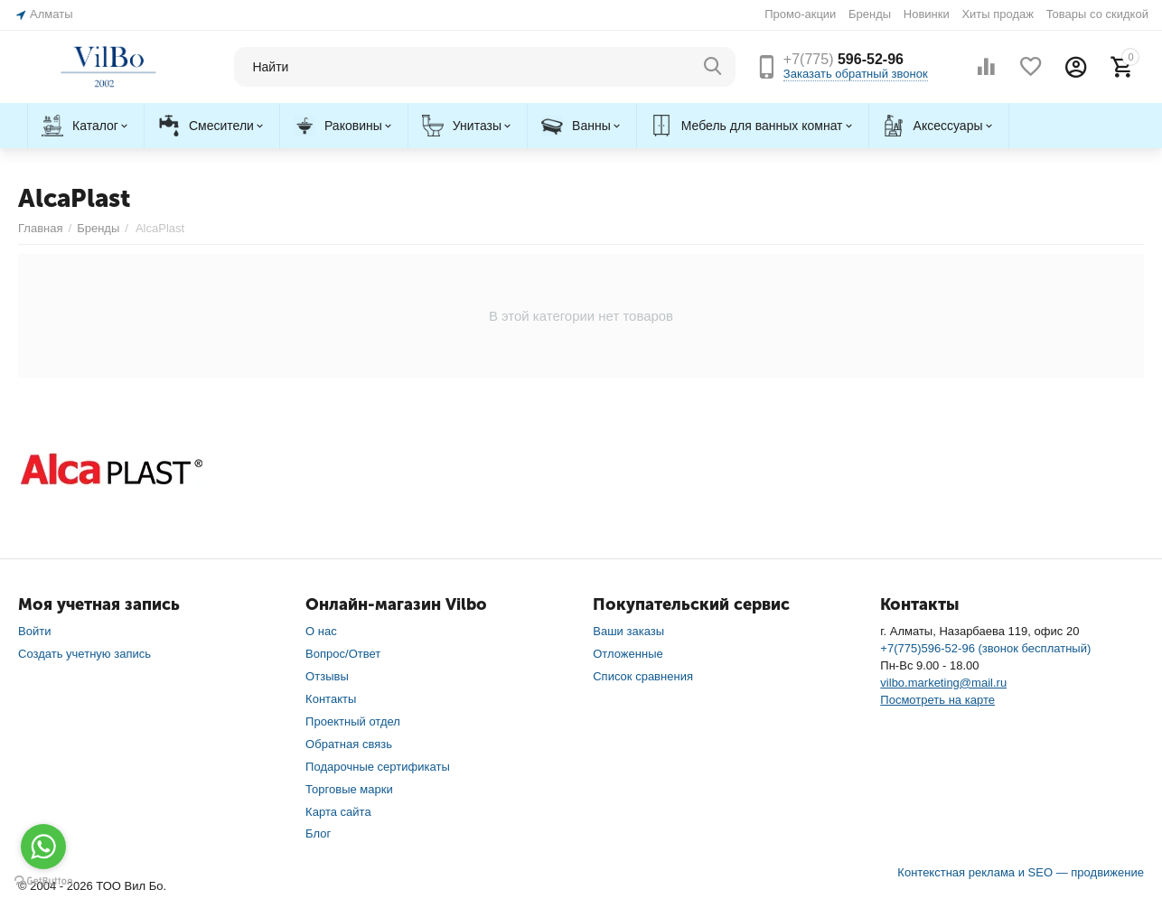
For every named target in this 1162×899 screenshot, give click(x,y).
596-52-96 (843, 59)
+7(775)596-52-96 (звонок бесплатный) (985, 648)
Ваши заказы (628, 631)
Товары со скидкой (1097, 14)
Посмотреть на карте (937, 700)
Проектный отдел (352, 721)
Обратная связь (348, 744)
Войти (34, 631)
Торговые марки (349, 789)
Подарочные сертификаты (377, 766)
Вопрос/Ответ (342, 653)
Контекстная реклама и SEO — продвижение (1020, 872)
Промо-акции (800, 14)
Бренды (869, 14)
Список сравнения (643, 676)
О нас (321, 631)
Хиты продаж (997, 14)
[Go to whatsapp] (43, 846)
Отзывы (327, 676)
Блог (318, 833)
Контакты (330, 699)
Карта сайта (338, 812)
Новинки (927, 14)
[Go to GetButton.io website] (43, 881)
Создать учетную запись (84, 653)
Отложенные (628, 653)
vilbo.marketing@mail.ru (943, 682)
